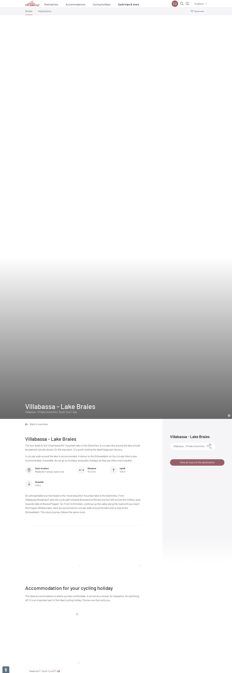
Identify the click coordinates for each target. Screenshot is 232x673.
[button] (28, 12)
